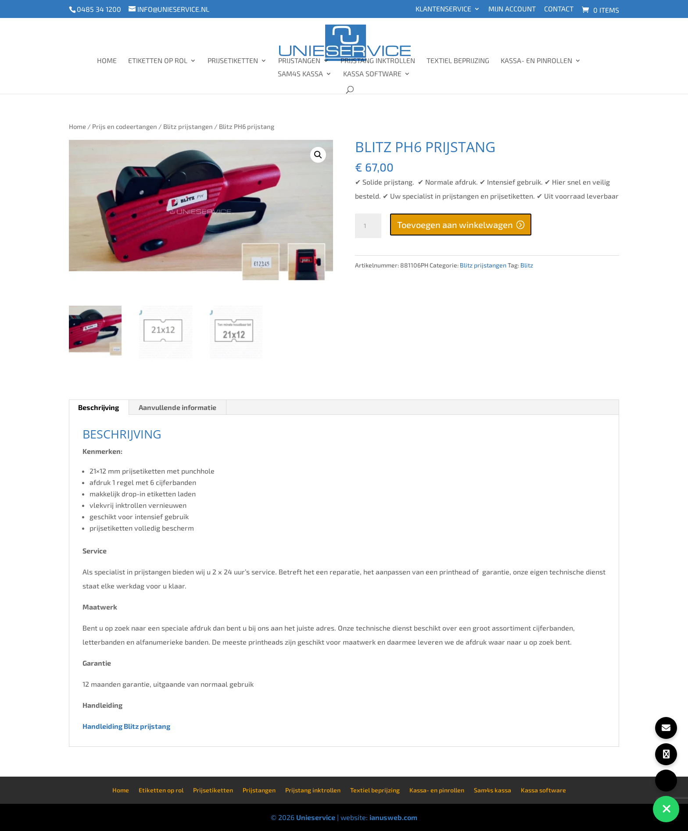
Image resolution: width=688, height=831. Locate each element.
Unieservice (315, 817)
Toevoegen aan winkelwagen (455, 224)
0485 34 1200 (99, 9)
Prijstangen (299, 60)
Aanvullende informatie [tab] (177, 407)
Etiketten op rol (157, 60)
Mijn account (512, 9)
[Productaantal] (368, 226)
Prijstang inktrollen (377, 60)
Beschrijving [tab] (98, 407)
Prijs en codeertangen (124, 126)
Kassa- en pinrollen (536, 60)
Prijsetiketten (233, 60)
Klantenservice (443, 9)
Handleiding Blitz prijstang (127, 726)
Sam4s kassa (300, 74)
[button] (318, 155)
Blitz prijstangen (188, 126)
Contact (558, 9)
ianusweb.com (393, 817)
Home (107, 60)
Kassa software (372, 74)
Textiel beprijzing (457, 60)
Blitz (526, 265)
